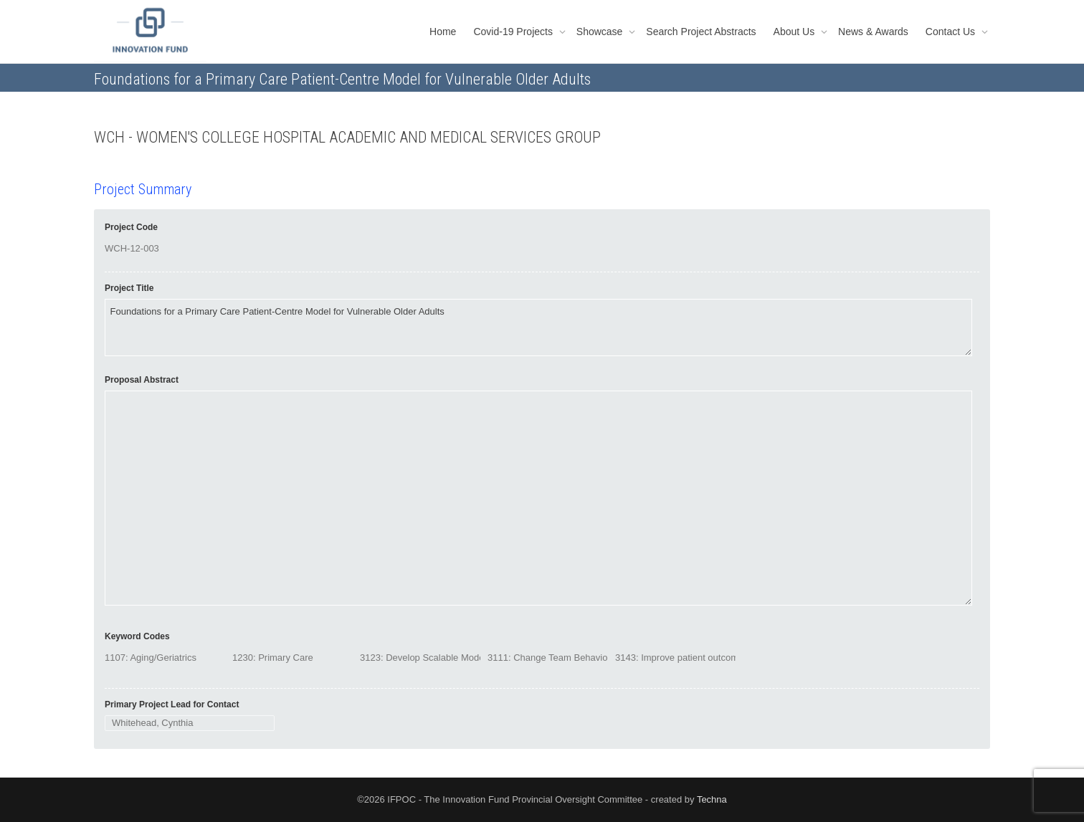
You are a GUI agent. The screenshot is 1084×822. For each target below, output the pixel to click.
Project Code (131, 227)
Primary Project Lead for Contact (172, 704)
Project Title (129, 288)
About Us (795, 31)
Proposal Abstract (142, 380)
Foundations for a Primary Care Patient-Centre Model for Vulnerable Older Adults (538, 327)
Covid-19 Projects (514, 31)
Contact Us (952, 31)
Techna (712, 799)
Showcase (600, 31)
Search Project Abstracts (701, 31)
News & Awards (873, 31)
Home (442, 31)
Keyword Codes (137, 636)
